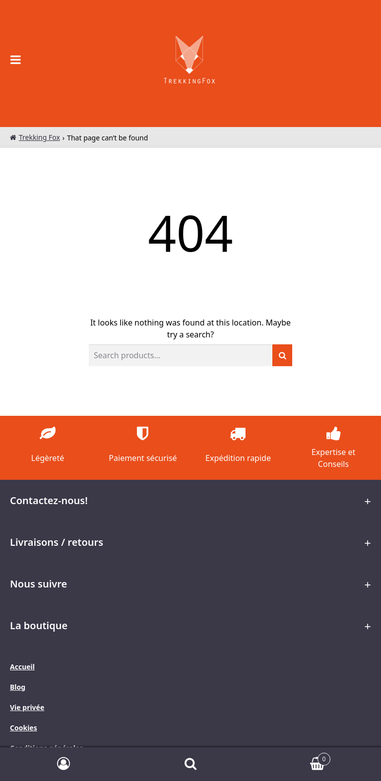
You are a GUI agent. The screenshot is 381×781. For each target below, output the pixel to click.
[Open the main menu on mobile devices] (16, 59)
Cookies (23, 727)
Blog (17, 687)
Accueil (22, 666)
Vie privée (27, 707)
